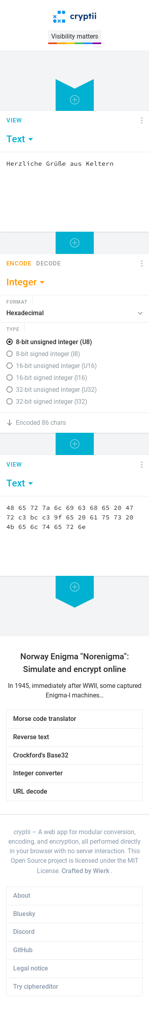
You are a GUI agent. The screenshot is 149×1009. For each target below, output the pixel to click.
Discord (24, 931)
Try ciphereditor (35, 986)
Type (12, 329)
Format (16, 301)
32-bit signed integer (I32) (51, 401)
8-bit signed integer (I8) (48, 354)
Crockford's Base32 (40, 755)
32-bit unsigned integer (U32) (56, 389)
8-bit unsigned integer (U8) (54, 342)
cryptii (22, 832)
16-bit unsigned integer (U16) (56, 366)
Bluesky (24, 914)
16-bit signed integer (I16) (51, 378)
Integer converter (38, 773)
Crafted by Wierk (86, 871)
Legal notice (30, 968)
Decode (48, 263)
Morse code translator (44, 718)
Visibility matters (74, 36)
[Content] (74, 192)
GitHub (23, 950)
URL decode (30, 791)
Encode (18, 263)
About (21, 895)
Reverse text (31, 737)
